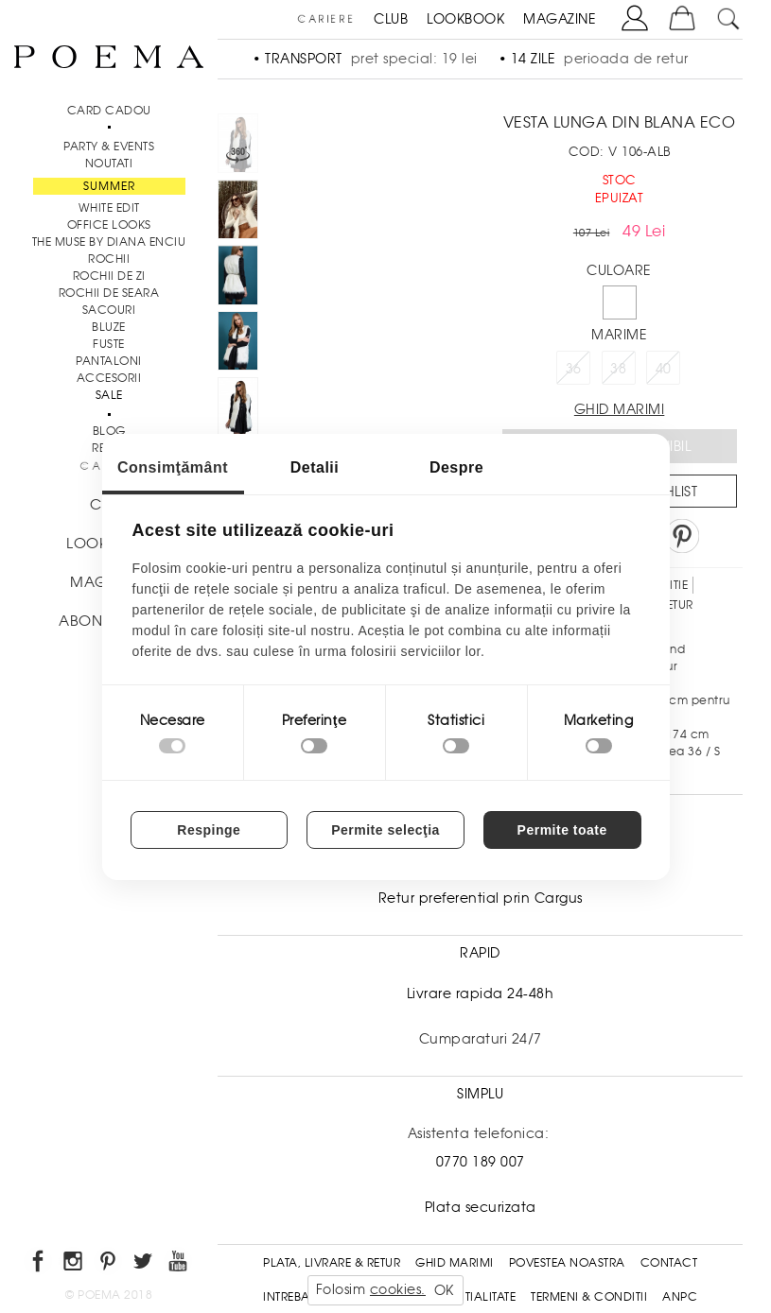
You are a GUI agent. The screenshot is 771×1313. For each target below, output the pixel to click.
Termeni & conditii (589, 1297)
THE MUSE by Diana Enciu (109, 242)
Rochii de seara (109, 293)
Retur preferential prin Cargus (480, 898)
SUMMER (109, 186)
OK (444, 1290)
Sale (109, 395)
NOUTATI (109, 163)
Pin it (682, 536)
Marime (619, 334)
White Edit (109, 208)
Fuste (109, 344)
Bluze (109, 327)
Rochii (109, 259)
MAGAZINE (559, 18)
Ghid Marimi (454, 1263)
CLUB (391, 18)
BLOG (109, 431)
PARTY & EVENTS (108, 146)
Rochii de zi (109, 276)
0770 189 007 (480, 1161)
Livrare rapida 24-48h (480, 993)
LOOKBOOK (465, 18)
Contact (669, 1263)
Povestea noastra (567, 1263)
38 (618, 368)
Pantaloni (109, 361)
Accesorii (109, 378)
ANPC (679, 1297)
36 (574, 368)
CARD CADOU (109, 110)
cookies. (398, 1289)
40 (664, 368)
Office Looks (109, 225)
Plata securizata (480, 1207)
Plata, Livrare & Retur (331, 1263)
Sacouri (109, 310)
